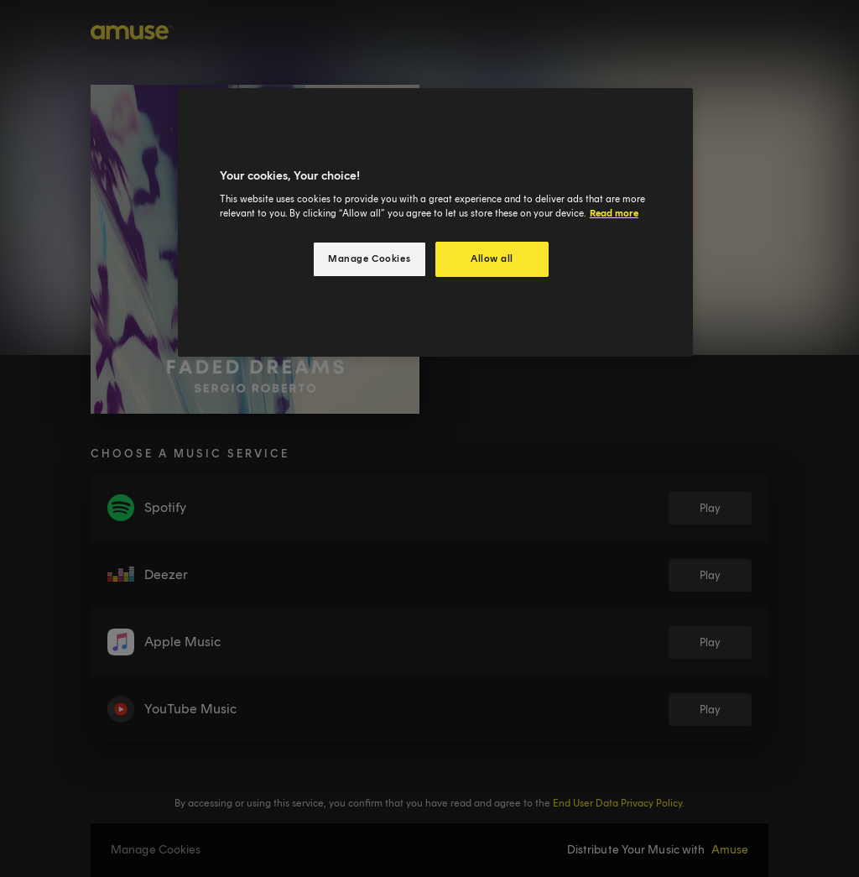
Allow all (492, 258)
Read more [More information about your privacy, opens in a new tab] (614, 213)
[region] (435, 223)
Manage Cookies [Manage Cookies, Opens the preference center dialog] (369, 258)
